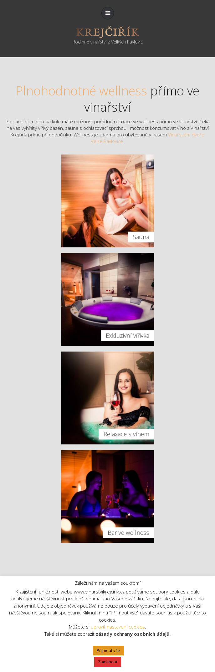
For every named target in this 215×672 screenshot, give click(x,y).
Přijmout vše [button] (108, 650)
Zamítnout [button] (107, 661)
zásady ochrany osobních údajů (133, 634)
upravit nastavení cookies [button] (118, 627)
